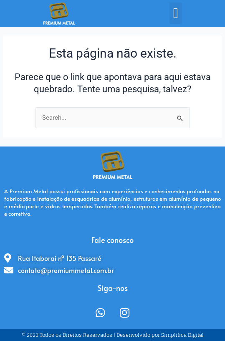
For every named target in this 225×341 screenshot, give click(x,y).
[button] (175, 13)
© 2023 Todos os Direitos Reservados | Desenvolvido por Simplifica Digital (113, 335)
